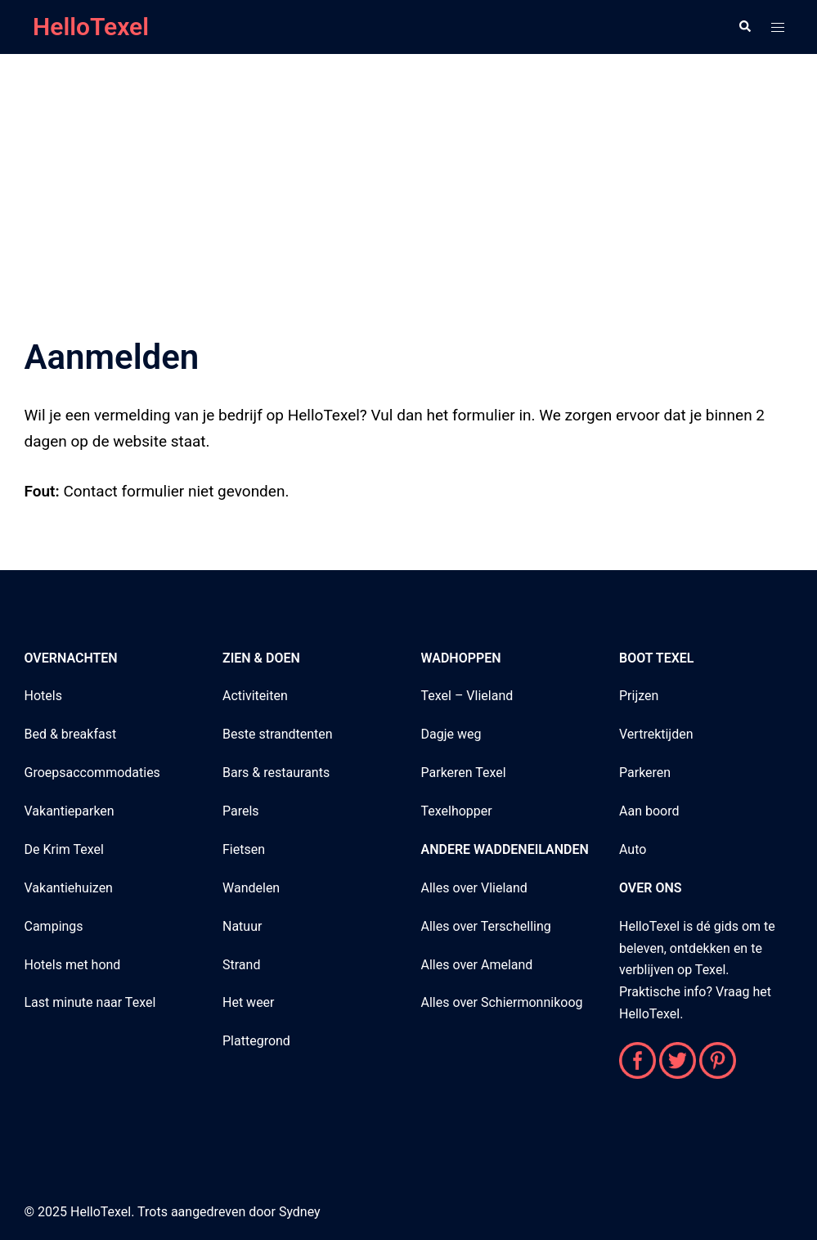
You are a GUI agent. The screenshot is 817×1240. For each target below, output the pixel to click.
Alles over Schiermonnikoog (502, 1002)
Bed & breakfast (71, 734)
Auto (632, 849)
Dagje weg (451, 734)
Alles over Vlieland (474, 888)
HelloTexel (91, 26)
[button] (744, 27)
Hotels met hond (73, 965)
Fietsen (243, 849)
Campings (54, 926)
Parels (240, 811)
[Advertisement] (408, 175)
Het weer (248, 1002)
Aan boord (649, 811)
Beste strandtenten (277, 734)
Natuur (242, 926)
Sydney (300, 1212)
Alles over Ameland (477, 965)
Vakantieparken (69, 811)
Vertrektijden (656, 734)
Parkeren (645, 772)
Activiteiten (255, 695)
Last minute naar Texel (90, 1002)
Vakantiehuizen (69, 888)
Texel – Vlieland (467, 695)
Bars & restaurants (276, 772)
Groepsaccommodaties (92, 772)
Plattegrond (256, 1041)
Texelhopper (456, 811)
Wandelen (251, 888)
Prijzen (638, 695)
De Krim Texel (64, 849)
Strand (241, 965)
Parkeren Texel (463, 772)
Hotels (43, 695)
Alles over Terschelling (486, 926)
